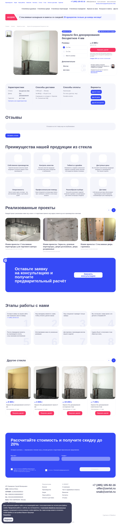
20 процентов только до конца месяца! (82, 17)
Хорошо (8, 519)
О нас (45, 2)
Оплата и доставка (52, 2)
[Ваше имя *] (35, 459)
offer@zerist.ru (91, 1)
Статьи (40, 2)
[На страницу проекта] (22, 234)
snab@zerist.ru (106, 491)
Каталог (44, 487)
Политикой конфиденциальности (61, 470)
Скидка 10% (93, 58)
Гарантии (60, 2)
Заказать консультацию (88, 275)
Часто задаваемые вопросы (71, 489)
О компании (66, 487)
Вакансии (28, 2)
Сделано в (109, 515)
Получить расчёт (102, 50)
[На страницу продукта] (18, 391)
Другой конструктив (98, 102)
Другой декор (96, 97)
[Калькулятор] (5, 260)
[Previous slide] (109, 210)
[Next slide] (114, 210)
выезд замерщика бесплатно (96, 71)
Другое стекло (96, 92)
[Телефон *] (86, 459)
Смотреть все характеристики (17, 101)
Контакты (35, 2)
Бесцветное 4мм (24, 91)
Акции (15, 2)
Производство (9, 2)
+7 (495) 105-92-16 (78, 1)
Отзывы (64, 497)
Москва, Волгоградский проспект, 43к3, (106, 3)
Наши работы (21, 2)
